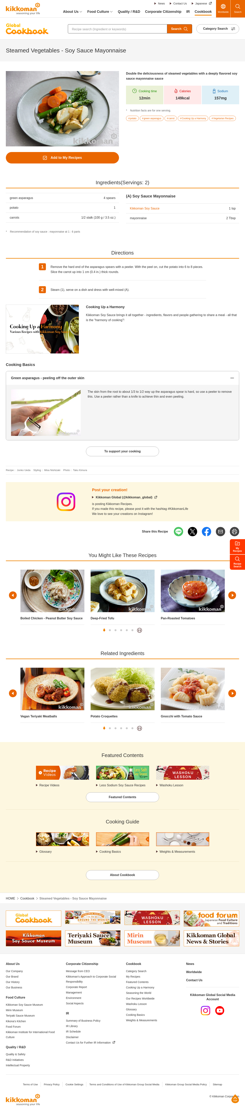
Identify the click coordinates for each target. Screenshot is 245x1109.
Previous (13, 595)
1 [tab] (104, 630)
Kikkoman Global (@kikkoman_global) (124, 497)
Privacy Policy (52, 1084)
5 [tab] (127, 630)
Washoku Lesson (171, 785)
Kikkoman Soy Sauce (144, 208)
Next (232, 595)
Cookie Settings (74, 1084)
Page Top (235, 1098)
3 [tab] (115, 630)
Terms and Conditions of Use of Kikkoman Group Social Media (124, 1084)
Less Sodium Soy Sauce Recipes (123, 785)
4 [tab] (121, 630)
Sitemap (217, 1084)
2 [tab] (110, 630)
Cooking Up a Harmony (105, 307)
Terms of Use (30, 1084)
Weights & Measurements (177, 851)
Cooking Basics (110, 851)
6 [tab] (132, 630)
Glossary (45, 851)
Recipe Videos (49, 785)
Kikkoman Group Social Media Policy (186, 1084)
